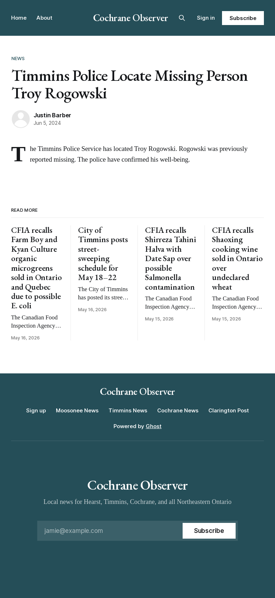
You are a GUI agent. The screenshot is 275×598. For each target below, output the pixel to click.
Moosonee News (77, 410)
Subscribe (243, 18)
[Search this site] (182, 18)
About (44, 17)
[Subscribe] (209, 531)
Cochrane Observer (130, 17)
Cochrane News (177, 410)
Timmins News (127, 410)
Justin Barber (52, 115)
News (18, 58)
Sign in (206, 17)
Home (18, 17)
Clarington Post (228, 410)
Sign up (36, 410)
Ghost (153, 426)
